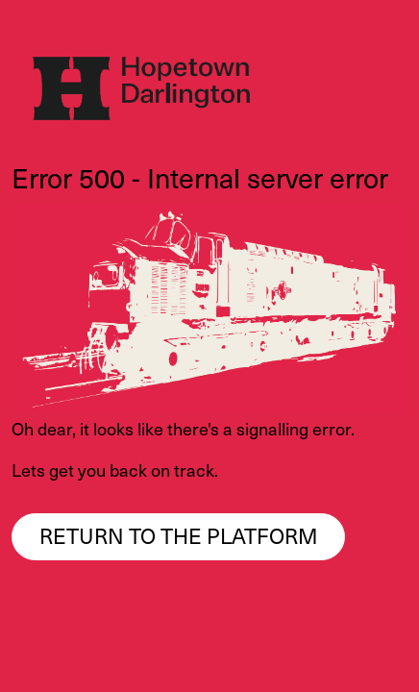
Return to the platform (178, 535)
